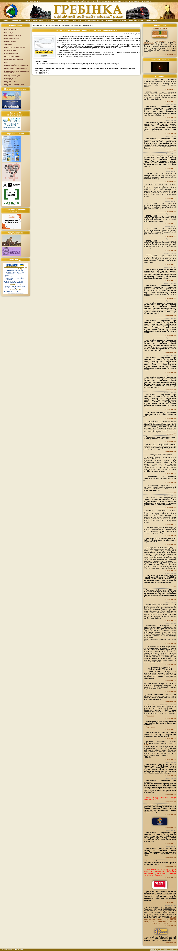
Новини (39, 25)
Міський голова (10, 30)
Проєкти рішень (10, 41)
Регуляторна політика (12, 56)
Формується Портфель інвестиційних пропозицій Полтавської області (69, 25)
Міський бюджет (10, 50)
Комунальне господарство (14, 85)
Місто (6, 62)
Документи (8, 44)
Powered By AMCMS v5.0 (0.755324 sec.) (164, 950)
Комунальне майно (11, 82)
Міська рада (8, 32)
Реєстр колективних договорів (15, 68)
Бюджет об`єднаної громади (14, 47)
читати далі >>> (170, 54)
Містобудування (10, 79)
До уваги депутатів (160, 28)
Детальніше (150, 716)
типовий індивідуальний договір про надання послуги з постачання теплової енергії (160, 920)
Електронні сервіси (11, 38)
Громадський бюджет (12, 76)
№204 (146, 745)
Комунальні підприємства (13, 59)
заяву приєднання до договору (162, 923)
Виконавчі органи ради (12, 35)
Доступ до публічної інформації (16, 65)
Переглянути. (150, 727)
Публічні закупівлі (11, 53)
